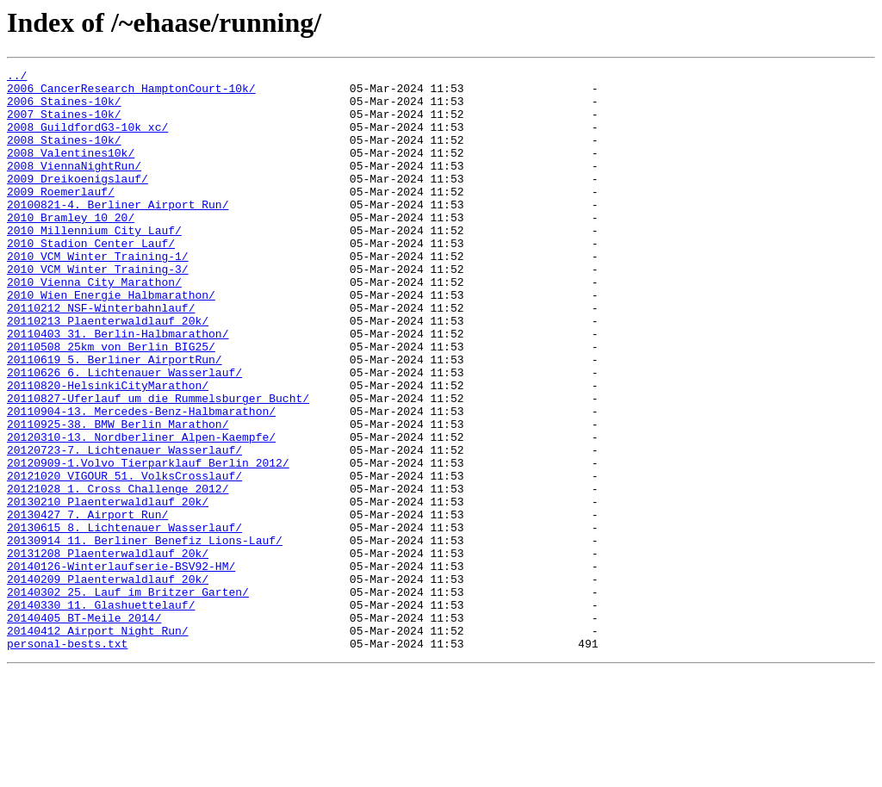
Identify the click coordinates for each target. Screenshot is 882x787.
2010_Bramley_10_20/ (70, 248)
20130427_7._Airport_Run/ (87, 604)
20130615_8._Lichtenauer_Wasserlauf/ (124, 620)
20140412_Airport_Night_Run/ (98, 744)
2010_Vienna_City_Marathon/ (94, 325)
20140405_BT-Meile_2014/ (84, 728)
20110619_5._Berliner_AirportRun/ (114, 418)
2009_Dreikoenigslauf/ (77, 201)
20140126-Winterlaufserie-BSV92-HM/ (121, 666)
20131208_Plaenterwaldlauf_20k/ (107, 651)
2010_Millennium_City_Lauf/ (94, 263)
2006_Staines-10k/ (64, 108)
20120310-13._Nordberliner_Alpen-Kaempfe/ (141, 511)
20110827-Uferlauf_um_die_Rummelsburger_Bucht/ (158, 465)
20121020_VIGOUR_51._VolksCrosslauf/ (124, 558)
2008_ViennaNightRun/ (74, 186)
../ (17, 77)
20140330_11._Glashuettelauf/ (101, 713)
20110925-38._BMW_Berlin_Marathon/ (117, 496)
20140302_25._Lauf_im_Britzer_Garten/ (128, 697)
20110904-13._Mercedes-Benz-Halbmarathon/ (141, 480)
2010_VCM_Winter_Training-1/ (98, 294)
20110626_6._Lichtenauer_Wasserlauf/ (124, 434)
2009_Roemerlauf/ (61, 217)
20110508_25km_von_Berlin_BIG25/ (111, 403)
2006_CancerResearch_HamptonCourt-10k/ (131, 93)
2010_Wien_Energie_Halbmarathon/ (111, 341)
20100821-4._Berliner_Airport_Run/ (117, 232)
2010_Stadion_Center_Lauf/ (91, 279)
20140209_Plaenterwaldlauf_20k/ (107, 682)
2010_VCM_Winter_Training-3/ (98, 310)
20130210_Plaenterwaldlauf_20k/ (107, 589)
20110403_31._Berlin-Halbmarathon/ (117, 387)
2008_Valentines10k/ (70, 170)
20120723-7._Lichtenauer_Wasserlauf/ (124, 527)
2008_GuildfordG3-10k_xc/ (87, 139)
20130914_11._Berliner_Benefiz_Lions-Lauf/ (145, 635)
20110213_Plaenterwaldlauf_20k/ (107, 372)
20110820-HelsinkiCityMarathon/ (107, 449)
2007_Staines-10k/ (64, 124)
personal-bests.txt (67, 759)
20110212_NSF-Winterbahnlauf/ (101, 356)
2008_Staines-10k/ (64, 155)
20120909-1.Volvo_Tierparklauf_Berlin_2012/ (148, 542)
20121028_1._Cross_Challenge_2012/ (117, 573)
